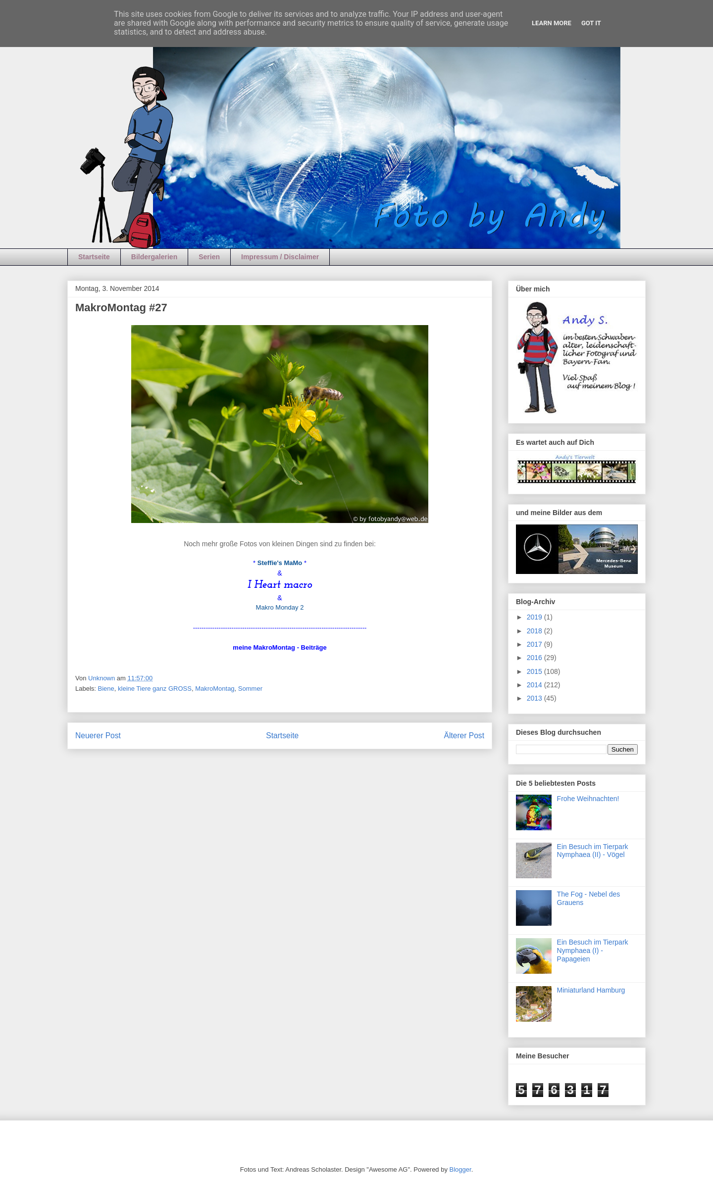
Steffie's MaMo (280, 563)
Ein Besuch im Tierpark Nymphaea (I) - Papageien (592, 950)
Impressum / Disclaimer (280, 257)
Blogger (460, 1169)
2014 (535, 685)
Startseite (94, 257)
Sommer (250, 688)
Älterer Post (464, 735)
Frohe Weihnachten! (588, 799)
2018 (535, 631)
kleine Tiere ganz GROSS (155, 688)
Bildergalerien (154, 257)
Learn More (551, 23)
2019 (535, 617)
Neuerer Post (98, 735)
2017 (535, 644)
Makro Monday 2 (280, 607)
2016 (535, 658)
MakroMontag (214, 688)
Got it (591, 23)
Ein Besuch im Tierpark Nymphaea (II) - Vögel (592, 851)
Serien (209, 257)
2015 (535, 671)
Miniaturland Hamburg (591, 990)
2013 (535, 698)
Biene (106, 688)
